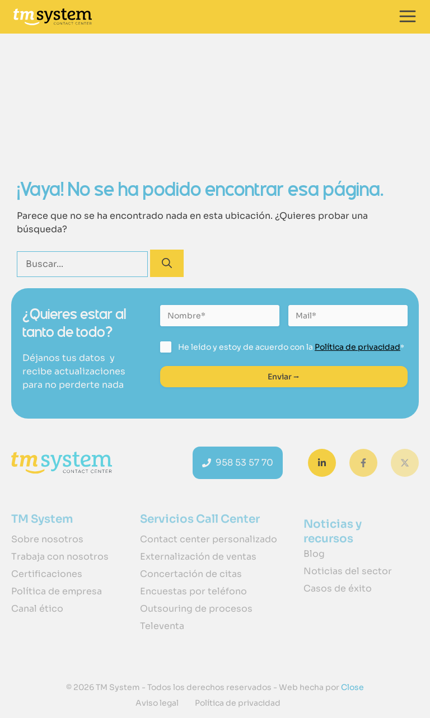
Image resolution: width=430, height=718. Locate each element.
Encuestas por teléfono (193, 591)
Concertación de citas (191, 574)
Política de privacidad (357, 347)
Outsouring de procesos (196, 608)
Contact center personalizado (208, 539)
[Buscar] (167, 263)
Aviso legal (157, 703)
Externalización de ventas (198, 556)
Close (351, 687)
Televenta (162, 626)
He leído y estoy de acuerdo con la (291, 347)
